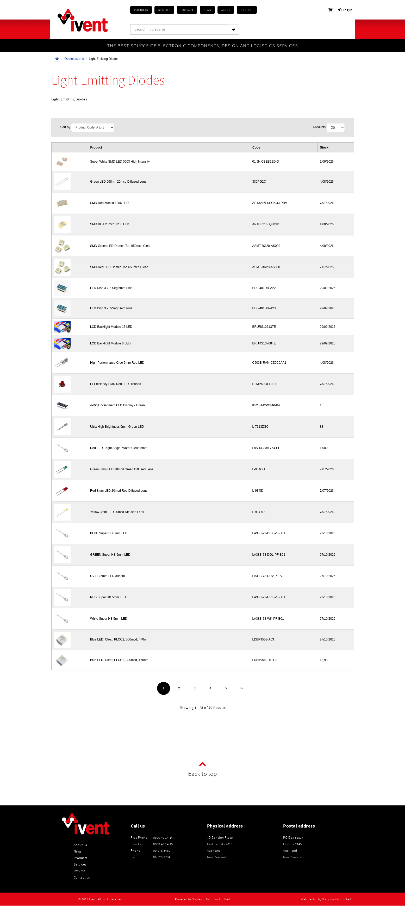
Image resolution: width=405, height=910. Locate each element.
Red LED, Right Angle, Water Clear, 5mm (118, 448)
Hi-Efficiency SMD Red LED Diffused (115, 384)
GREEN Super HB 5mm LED (110, 554)
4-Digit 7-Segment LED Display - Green (117, 405)
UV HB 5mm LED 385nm (107, 576)
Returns (79, 870)
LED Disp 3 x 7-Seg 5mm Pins (111, 288)
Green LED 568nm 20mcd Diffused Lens (118, 181)
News (78, 851)
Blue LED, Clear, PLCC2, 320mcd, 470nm (119, 660)
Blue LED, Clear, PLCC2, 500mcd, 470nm (119, 639)
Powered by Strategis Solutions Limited (202, 899)
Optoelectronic (74, 59)
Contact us (82, 877)
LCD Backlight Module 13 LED (111, 327)
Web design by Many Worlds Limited (326, 899)
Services (80, 864)
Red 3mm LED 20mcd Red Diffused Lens (118, 490)
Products (141, 10)
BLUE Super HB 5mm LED (108, 533)
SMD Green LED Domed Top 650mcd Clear (120, 246)
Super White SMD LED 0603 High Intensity (120, 161)
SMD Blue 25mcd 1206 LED (109, 224)
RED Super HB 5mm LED (108, 597)
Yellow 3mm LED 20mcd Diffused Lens (117, 512)
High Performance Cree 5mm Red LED (117, 362)
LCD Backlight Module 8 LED (110, 343)
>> (241, 688)
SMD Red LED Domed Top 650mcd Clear (119, 267)
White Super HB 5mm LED (108, 618)
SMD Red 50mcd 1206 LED (109, 203)
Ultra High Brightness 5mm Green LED (117, 426)
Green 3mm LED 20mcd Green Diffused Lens (121, 469)
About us (80, 844)
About (225, 10)
